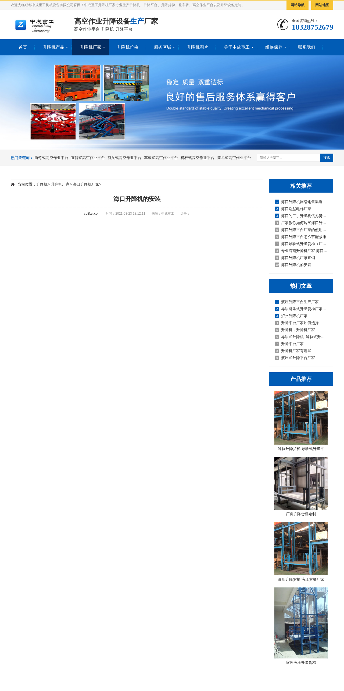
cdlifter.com (92, 213)
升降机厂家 (90, 47)
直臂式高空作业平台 (88, 157)
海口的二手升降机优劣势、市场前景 (301, 216)
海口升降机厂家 (86, 184)
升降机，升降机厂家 (295, 330)
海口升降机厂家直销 (295, 258)
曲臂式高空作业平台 (51, 157)
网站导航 (297, 5)
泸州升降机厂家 (291, 316)
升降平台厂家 (289, 344)
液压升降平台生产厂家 (297, 302)
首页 (23, 47)
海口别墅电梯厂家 (293, 209)
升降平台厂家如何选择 (297, 323)
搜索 (326, 157)
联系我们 (306, 47)
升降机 (42, 184)
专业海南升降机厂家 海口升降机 (301, 251)
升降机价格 (127, 47)
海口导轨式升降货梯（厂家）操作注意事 (301, 244)
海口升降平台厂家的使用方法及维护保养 (301, 230)
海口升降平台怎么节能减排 (300, 237)
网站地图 (322, 5)
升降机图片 (197, 47)
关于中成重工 (237, 47)
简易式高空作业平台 (234, 157)
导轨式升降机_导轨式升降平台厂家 (301, 337)
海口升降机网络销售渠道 (298, 202)
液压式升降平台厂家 (295, 358)
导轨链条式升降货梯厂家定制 (301, 309)
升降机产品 (53, 47)
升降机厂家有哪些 (293, 351)
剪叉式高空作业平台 (124, 157)
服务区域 (162, 47)
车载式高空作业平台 (161, 157)
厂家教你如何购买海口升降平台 (301, 223)
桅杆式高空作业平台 (197, 157)
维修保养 (273, 47)
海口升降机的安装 (293, 265)
